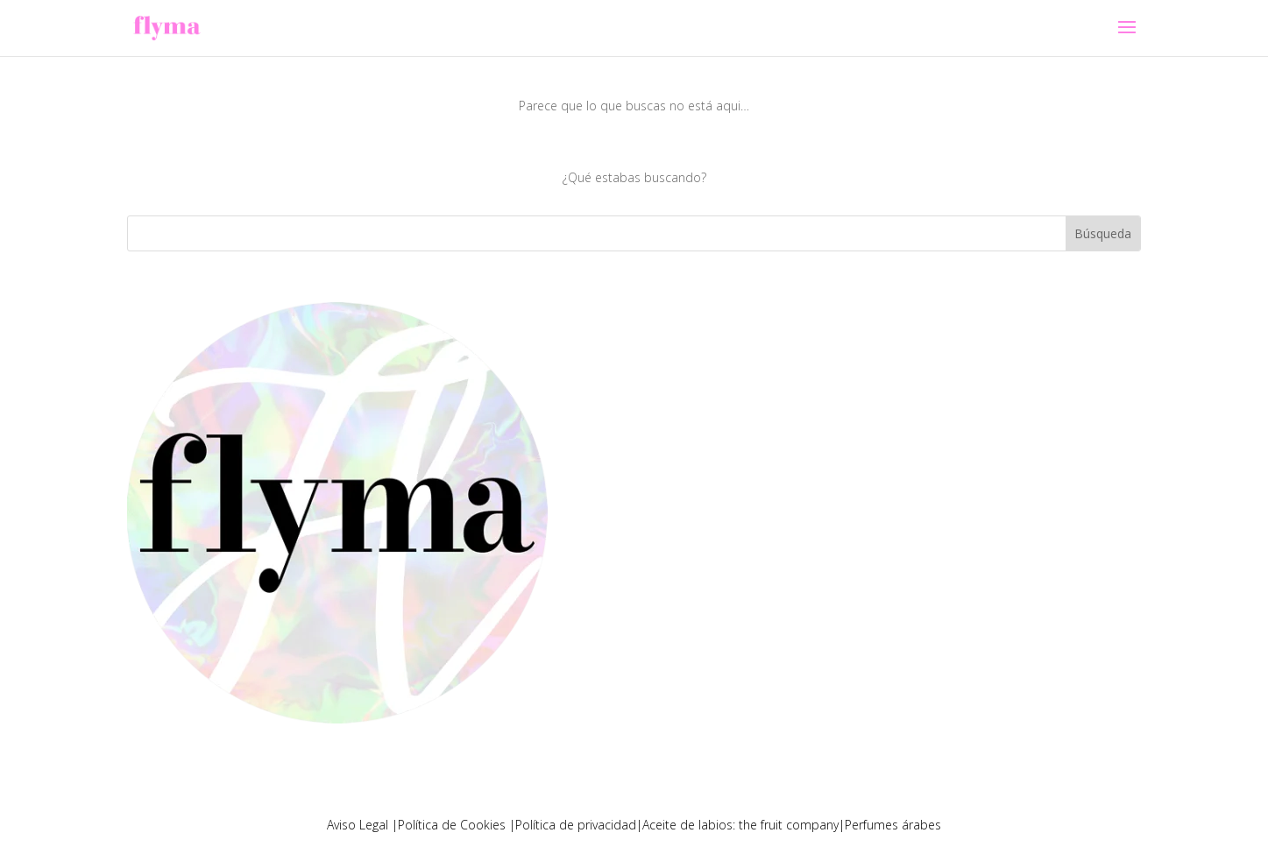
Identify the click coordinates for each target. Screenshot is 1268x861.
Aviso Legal (359, 824)
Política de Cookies (453, 824)
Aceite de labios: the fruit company (740, 824)
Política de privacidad (575, 824)
